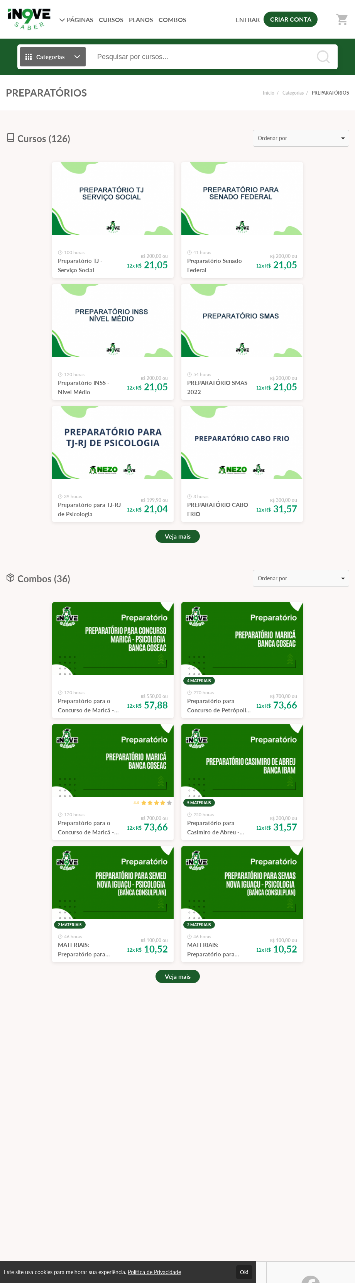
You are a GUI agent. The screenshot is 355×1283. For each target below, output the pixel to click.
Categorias (293, 93)
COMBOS (172, 19)
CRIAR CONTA (290, 19)
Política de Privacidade (154, 1272)
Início (268, 93)
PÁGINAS (76, 19)
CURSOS (111, 19)
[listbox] (301, 138)
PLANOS (141, 19)
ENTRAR (248, 19)
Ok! (244, 1272)
